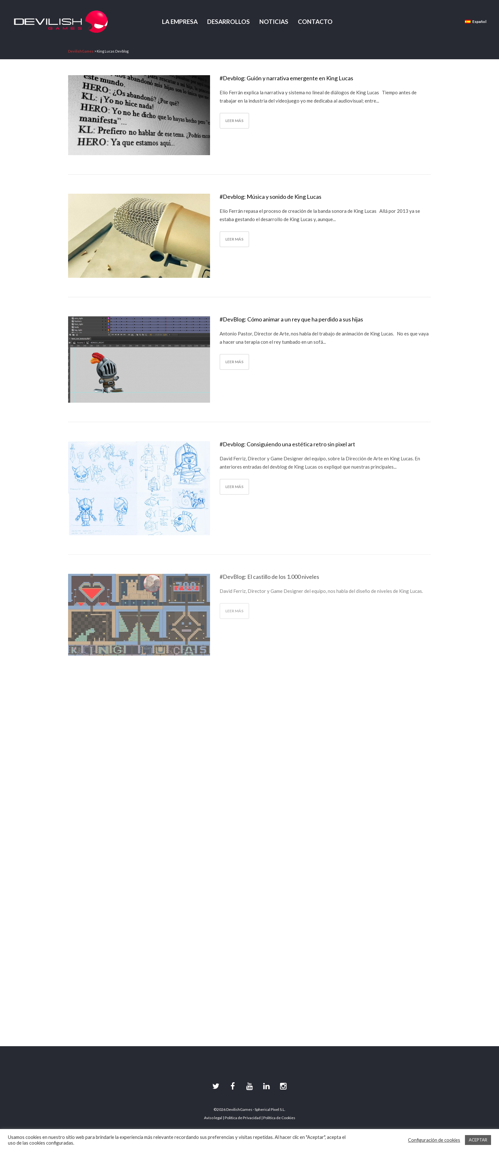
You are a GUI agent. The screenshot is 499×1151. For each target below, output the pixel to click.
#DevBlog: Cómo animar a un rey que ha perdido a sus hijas (291, 319)
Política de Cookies (279, 1117)
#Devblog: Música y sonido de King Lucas (270, 196)
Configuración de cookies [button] (434, 1140)
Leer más (234, 120)
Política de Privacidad (243, 1117)
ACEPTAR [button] (478, 1139)
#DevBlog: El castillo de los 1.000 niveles (269, 576)
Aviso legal (213, 1117)
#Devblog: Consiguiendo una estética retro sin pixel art (287, 444)
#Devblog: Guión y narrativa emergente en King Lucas (286, 78)
